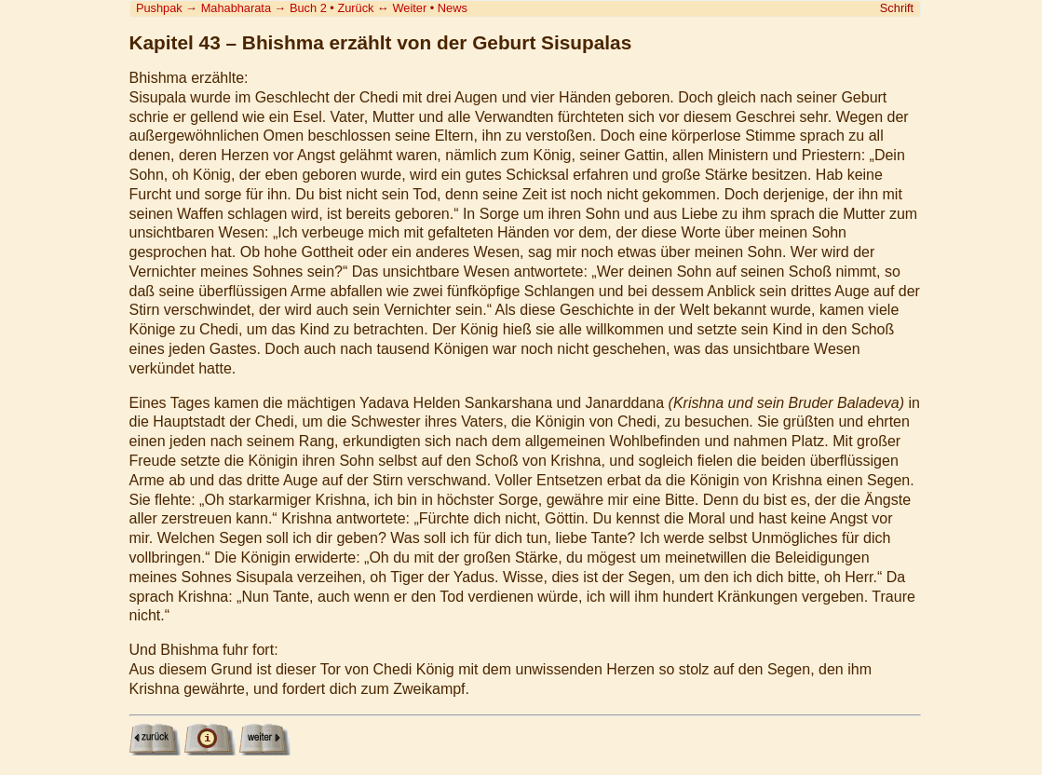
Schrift (896, 8)
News (452, 8)
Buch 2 (308, 8)
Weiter (409, 8)
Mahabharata (236, 8)
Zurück (355, 8)
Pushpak (159, 8)
